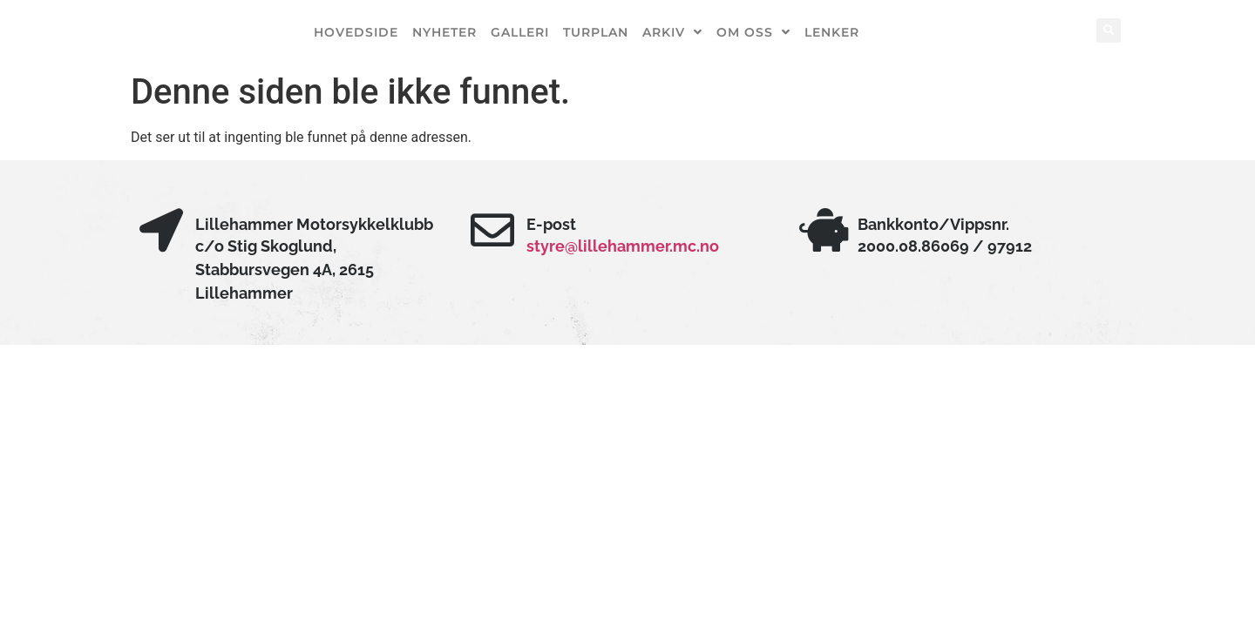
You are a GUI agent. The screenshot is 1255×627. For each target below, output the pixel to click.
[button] (1108, 30)
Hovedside (356, 32)
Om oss (753, 32)
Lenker (831, 32)
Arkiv (672, 32)
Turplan (595, 32)
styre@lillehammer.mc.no (622, 246)
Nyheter (444, 32)
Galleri (520, 32)
